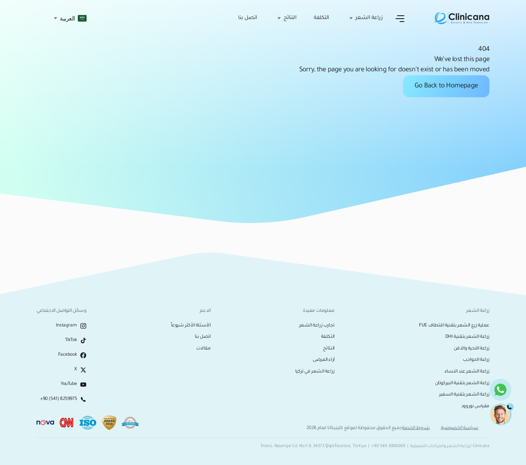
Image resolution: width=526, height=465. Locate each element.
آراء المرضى (324, 360)
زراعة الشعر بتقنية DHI (467, 337)
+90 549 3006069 (388, 446)
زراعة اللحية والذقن (471, 348)
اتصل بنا (247, 18)
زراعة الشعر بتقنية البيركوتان (462, 383)
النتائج (329, 348)
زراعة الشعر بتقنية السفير (464, 394)
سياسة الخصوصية (460, 429)
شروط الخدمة (416, 429)
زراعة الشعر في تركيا (315, 371)
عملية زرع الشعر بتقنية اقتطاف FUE (454, 325)
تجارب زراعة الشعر (317, 325)
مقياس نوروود (475, 406)
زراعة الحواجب (476, 360)
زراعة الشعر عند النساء (467, 371)
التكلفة (321, 18)
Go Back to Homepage (446, 86)
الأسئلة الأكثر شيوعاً (191, 325)
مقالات (203, 348)
